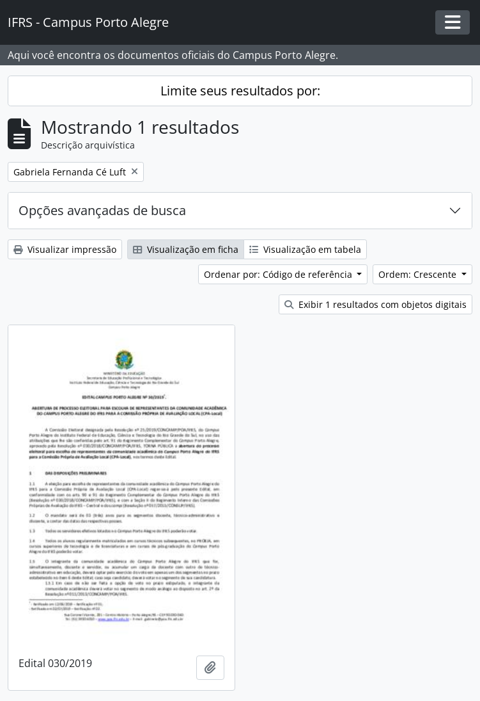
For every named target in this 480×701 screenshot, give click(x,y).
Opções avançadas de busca (102, 210)
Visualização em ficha (185, 249)
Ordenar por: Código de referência (279, 274)
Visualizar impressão (64, 249)
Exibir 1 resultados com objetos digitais (375, 304)
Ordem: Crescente (418, 274)
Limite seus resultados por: (240, 90)
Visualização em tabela (305, 249)
